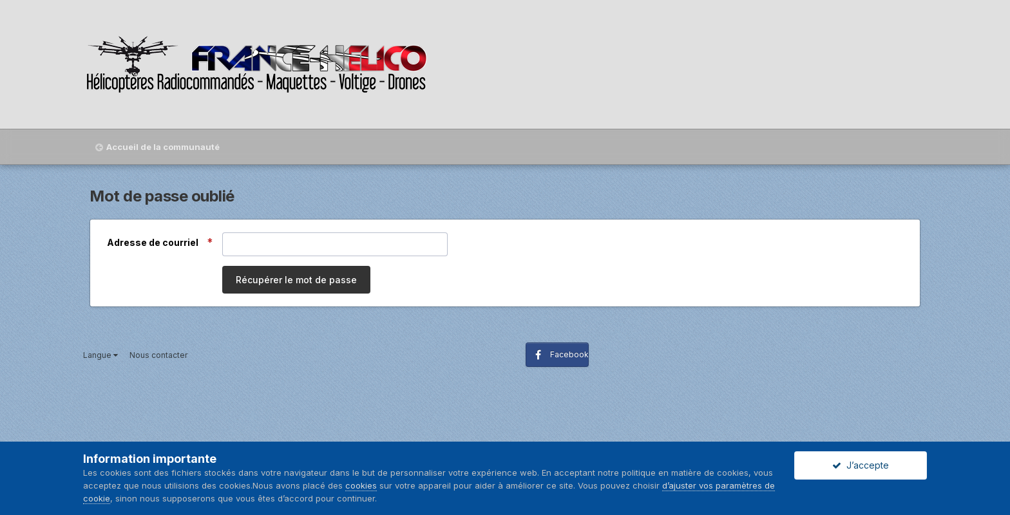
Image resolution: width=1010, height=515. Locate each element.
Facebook (569, 354)
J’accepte (860, 465)
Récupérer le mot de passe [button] (296, 279)
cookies (361, 485)
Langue (100, 355)
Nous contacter (158, 355)
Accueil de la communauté (163, 147)
